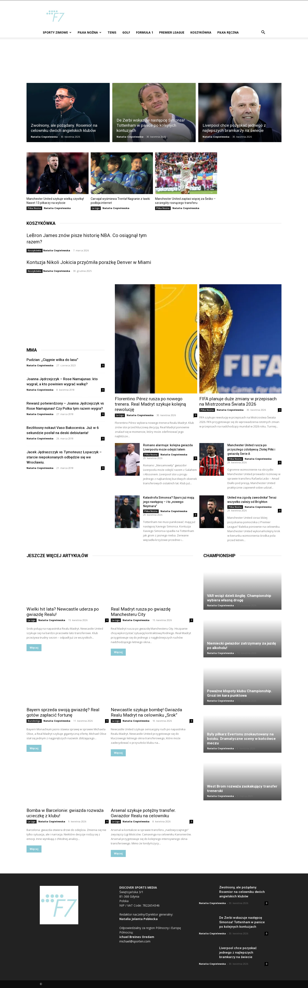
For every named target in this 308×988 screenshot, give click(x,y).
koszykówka (41, 223)
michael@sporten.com (134, 941)
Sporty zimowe (57, 32)
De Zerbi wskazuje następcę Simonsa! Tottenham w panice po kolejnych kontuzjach (242, 922)
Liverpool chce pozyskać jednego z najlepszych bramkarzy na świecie (238, 952)
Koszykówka (200, 32)
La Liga (95, 208)
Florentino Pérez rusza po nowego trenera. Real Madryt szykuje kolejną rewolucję (150, 404)
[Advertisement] (190, 15)
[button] (263, 33)
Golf (126, 32)
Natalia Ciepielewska (44, 136)
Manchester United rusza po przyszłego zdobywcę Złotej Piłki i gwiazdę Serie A (251, 449)
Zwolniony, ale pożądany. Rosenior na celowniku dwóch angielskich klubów (242, 891)
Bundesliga (34, 720)
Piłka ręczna (228, 32)
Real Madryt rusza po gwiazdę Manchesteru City (140, 612)
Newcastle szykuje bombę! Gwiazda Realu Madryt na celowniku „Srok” (146, 712)
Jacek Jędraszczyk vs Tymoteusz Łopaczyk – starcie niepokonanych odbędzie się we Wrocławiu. (64, 457)
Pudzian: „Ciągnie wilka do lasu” (52, 360)
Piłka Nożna (89, 32)
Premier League (171, 32)
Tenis (112, 32)
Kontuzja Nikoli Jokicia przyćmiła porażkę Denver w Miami (89, 262)
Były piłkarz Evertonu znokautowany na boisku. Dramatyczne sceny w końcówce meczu (241, 738)
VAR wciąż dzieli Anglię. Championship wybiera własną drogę (239, 597)
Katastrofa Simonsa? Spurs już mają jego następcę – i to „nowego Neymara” (168, 502)
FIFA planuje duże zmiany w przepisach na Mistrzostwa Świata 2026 (238, 401)
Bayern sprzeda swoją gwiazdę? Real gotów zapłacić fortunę (63, 712)
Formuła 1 (144, 32)
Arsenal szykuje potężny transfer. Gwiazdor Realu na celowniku (143, 813)
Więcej (34, 647)
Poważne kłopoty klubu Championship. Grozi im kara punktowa (239, 693)
